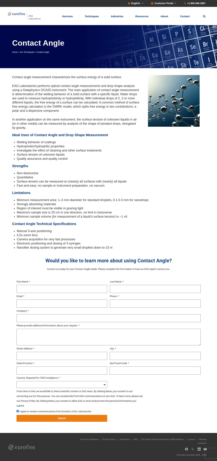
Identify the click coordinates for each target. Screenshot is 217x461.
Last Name (116, 281)
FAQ (135, 439)
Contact (185, 16)
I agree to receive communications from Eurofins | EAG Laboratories (55, 411)
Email (20, 296)
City (112, 348)
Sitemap (203, 439)
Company (22, 311)
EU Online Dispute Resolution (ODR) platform (163, 439)
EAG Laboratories (25, 16)
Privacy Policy (109, 439)
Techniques (92, 16)
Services (67, 16)
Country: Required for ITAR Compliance (37, 377)
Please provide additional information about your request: (47, 325)
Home (15, 52)
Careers (191, 439)
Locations (202, 443)
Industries (117, 16)
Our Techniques (27, 52)
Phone (113, 296)
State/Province (25, 363)
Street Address (25, 348)
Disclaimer (125, 439)
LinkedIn (200, 450)
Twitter (194, 450)
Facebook (186, 450)
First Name (23, 281)
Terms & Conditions (89, 439)
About (164, 16)
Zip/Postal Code (119, 363)
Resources (142, 16)
